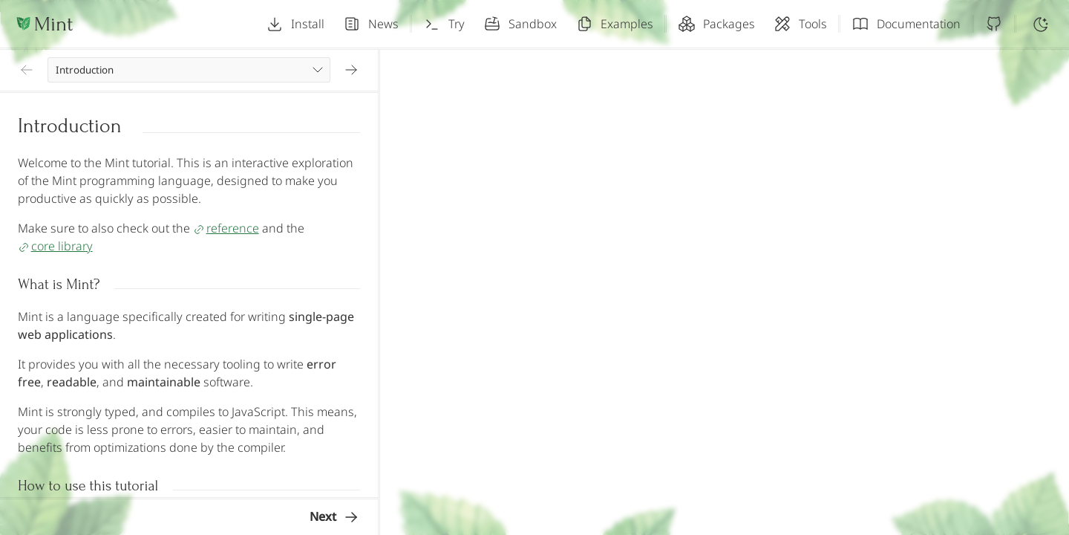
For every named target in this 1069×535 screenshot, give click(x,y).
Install (295, 24)
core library (55, 246)
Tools (800, 24)
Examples (614, 24)
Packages (716, 24)
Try (444, 24)
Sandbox (520, 24)
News (371, 24)
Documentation (906, 24)
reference (226, 228)
